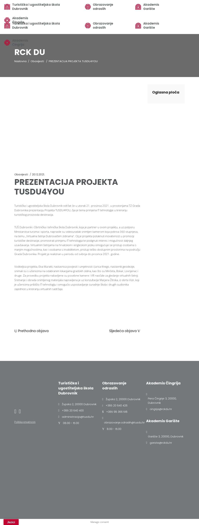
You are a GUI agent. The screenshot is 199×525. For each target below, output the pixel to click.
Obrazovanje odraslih (103, 25)
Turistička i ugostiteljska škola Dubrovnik (36, 7)
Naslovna (20, 61)
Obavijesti (37, 61)
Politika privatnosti (24, 422)
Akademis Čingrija (20, 43)
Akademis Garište (151, 25)
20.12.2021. (38, 174)
